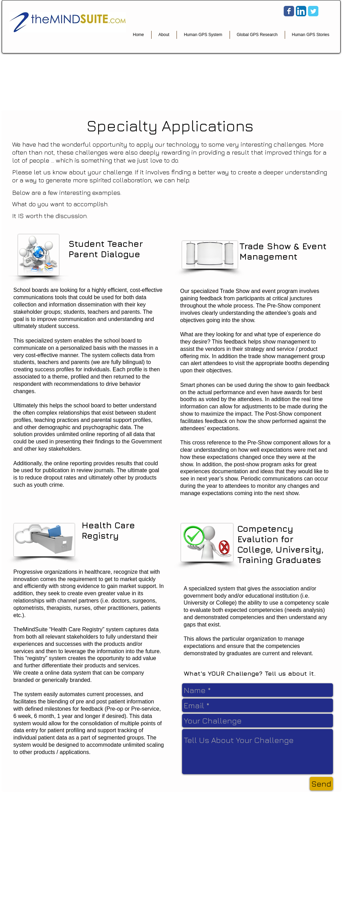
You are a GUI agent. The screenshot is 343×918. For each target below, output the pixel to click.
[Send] (321, 783)
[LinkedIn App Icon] (301, 11)
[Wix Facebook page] (289, 11)
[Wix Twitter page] (313, 11)
